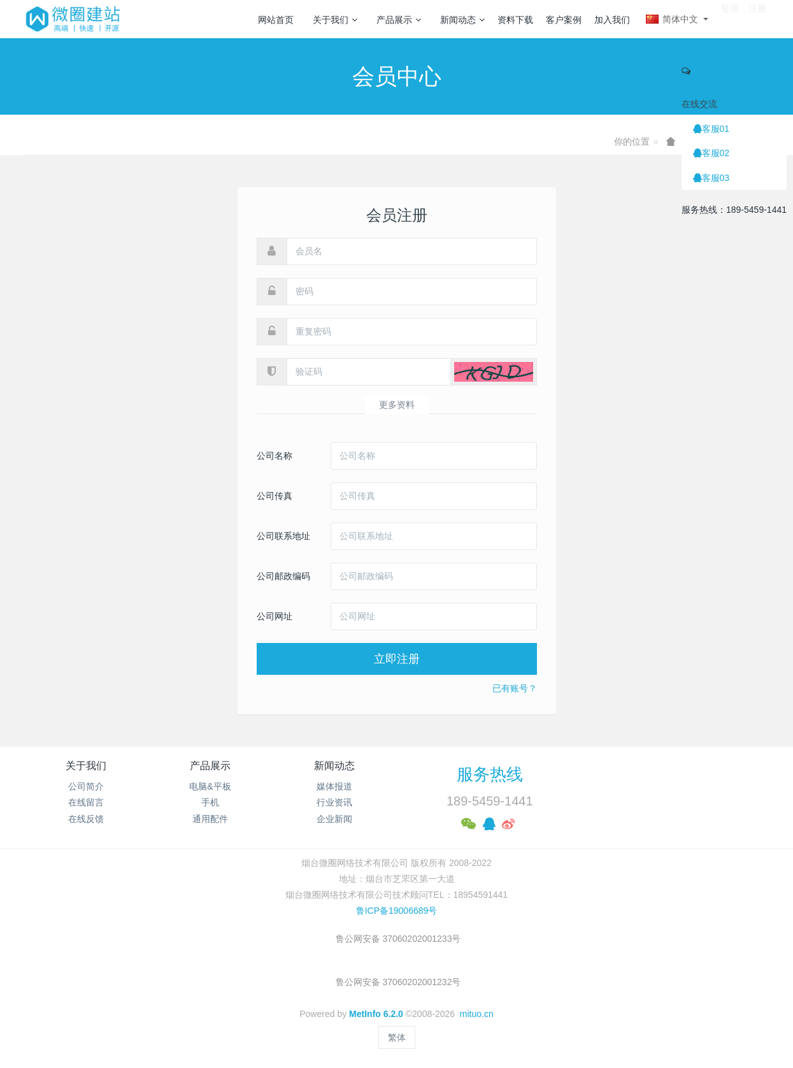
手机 (210, 802)
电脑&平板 (210, 786)
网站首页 (276, 20)
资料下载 (515, 20)
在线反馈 (86, 819)
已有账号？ (514, 688)
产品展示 (398, 20)
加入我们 (612, 20)
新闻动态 (462, 20)
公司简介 (86, 786)
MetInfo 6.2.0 (376, 1014)
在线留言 (86, 802)
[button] (493, 372)
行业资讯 (334, 802)
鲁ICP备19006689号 (397, 911)
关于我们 (335, 20)
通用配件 (210, 819)
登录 (730, 18)
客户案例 (564, 20)
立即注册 (397, 659)
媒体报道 (334, 786)
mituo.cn (477, 1014)
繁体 (397, 1037)
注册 (757, 18)
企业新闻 (334, 819)
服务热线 (490, 774)
